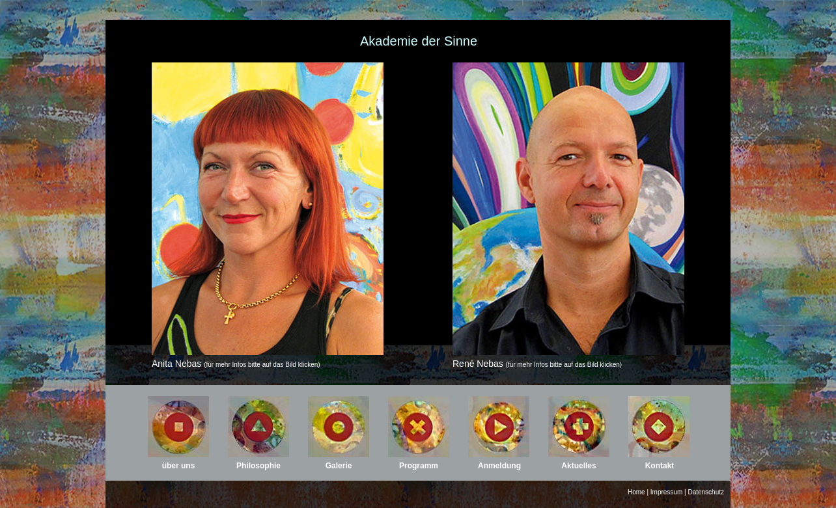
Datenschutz (706, 492)
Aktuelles (578, 465)
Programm (418, 465)
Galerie (339, 465)
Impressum (666, 492)
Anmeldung (499, 465)
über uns (178, 465)
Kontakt (660, 465)
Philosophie (258, 465)
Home (636, 492)
